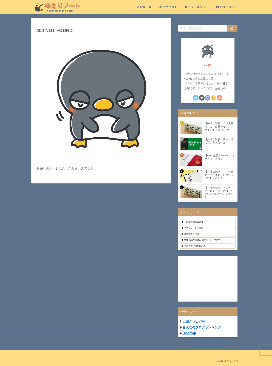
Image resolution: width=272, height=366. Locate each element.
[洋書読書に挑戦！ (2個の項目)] (208, 234)
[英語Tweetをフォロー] (202, 98)
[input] (207, 28)
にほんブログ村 (194, 322)
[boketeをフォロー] (213, 98)
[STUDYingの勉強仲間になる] (219, 98)
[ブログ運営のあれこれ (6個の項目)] (208, 246)
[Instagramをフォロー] (207, 98)
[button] (232, 28)
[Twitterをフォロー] (196, 98)
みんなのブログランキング (202, 327)
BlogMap (189, 333)
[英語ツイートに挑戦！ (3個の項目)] (208, 228)
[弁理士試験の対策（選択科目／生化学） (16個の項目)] (208, 240)
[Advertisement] (208, 278)
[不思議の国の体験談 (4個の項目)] (208, 222)
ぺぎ (207, 65)
